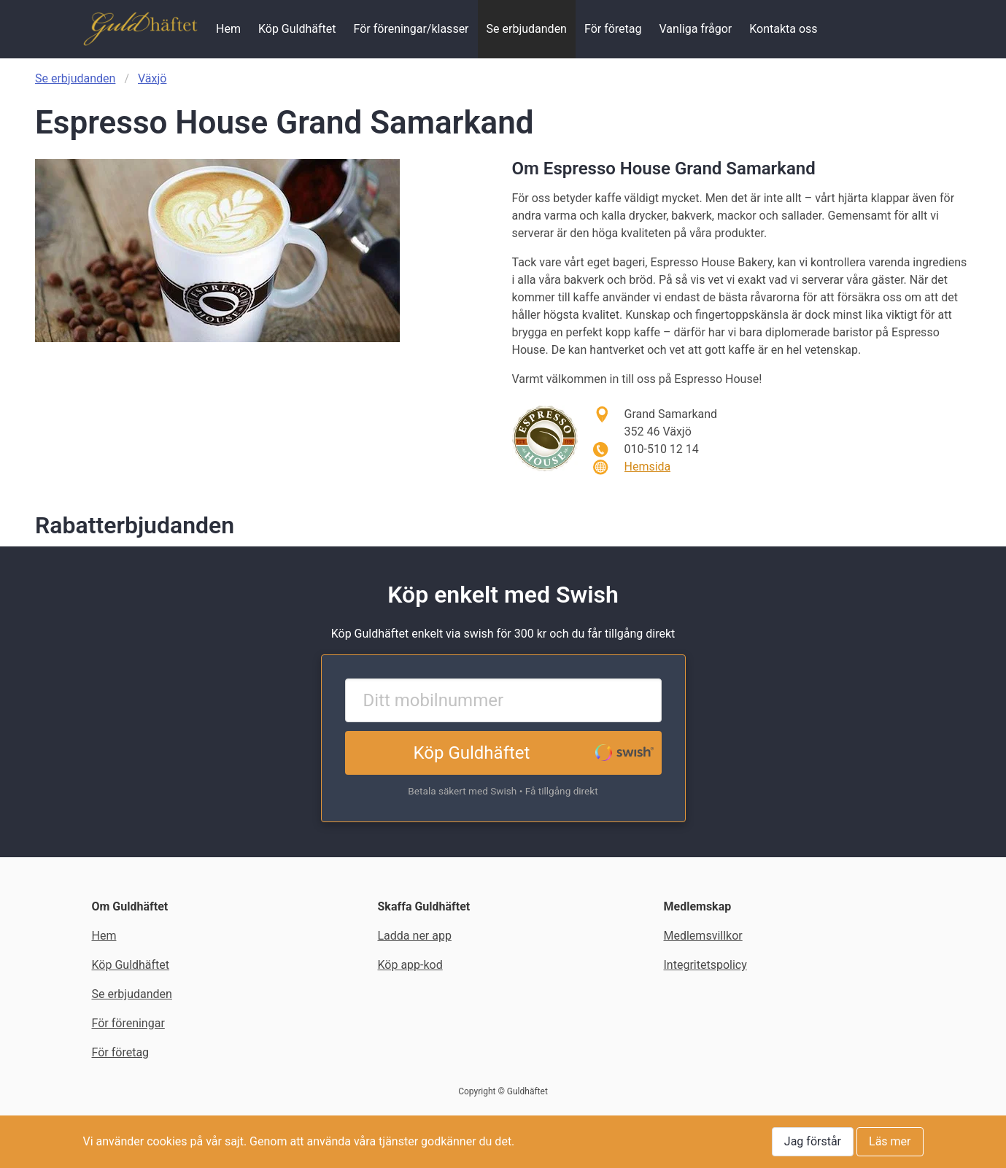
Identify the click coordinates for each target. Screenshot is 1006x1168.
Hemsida (647, 466)
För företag (613, 29)
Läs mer (889, 1141)
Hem (228, 29)
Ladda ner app (415, 936)
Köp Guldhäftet (297, 29)
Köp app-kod (410, 965)
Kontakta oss (783, 29)
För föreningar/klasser (411, 29)
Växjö (152, 78)
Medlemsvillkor (703, 936)
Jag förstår (812, 1141)
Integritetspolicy (705, 965)
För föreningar (128, 1023)
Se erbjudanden (527, 29)
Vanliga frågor (695, 29)
